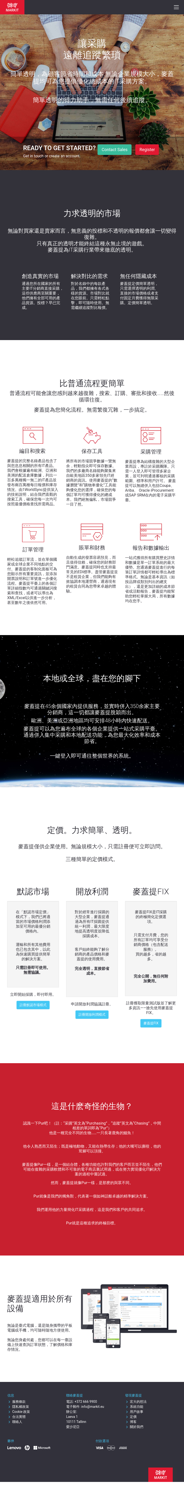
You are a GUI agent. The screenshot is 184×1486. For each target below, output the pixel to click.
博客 (131, 1422)
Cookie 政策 (18, 1412)
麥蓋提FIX (151, 1023)
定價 (131, 1417)
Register (147, 149)
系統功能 (134, 1407)
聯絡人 (14, 1422)
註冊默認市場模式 (33, 1005)
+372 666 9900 (86, 1401)
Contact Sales (114, 149)
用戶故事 (134, 1412)
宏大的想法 (136, 1401)
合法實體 (16, 1417)
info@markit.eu (92, 1407)
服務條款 (16, 1401)
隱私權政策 (18, 1407)
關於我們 (134, 1427)
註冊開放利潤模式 (92, 1014)
